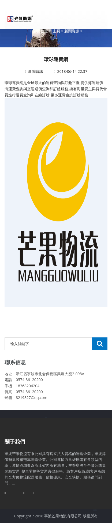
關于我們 (15, 441)
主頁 (56, 30)
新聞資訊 (71, 30)
